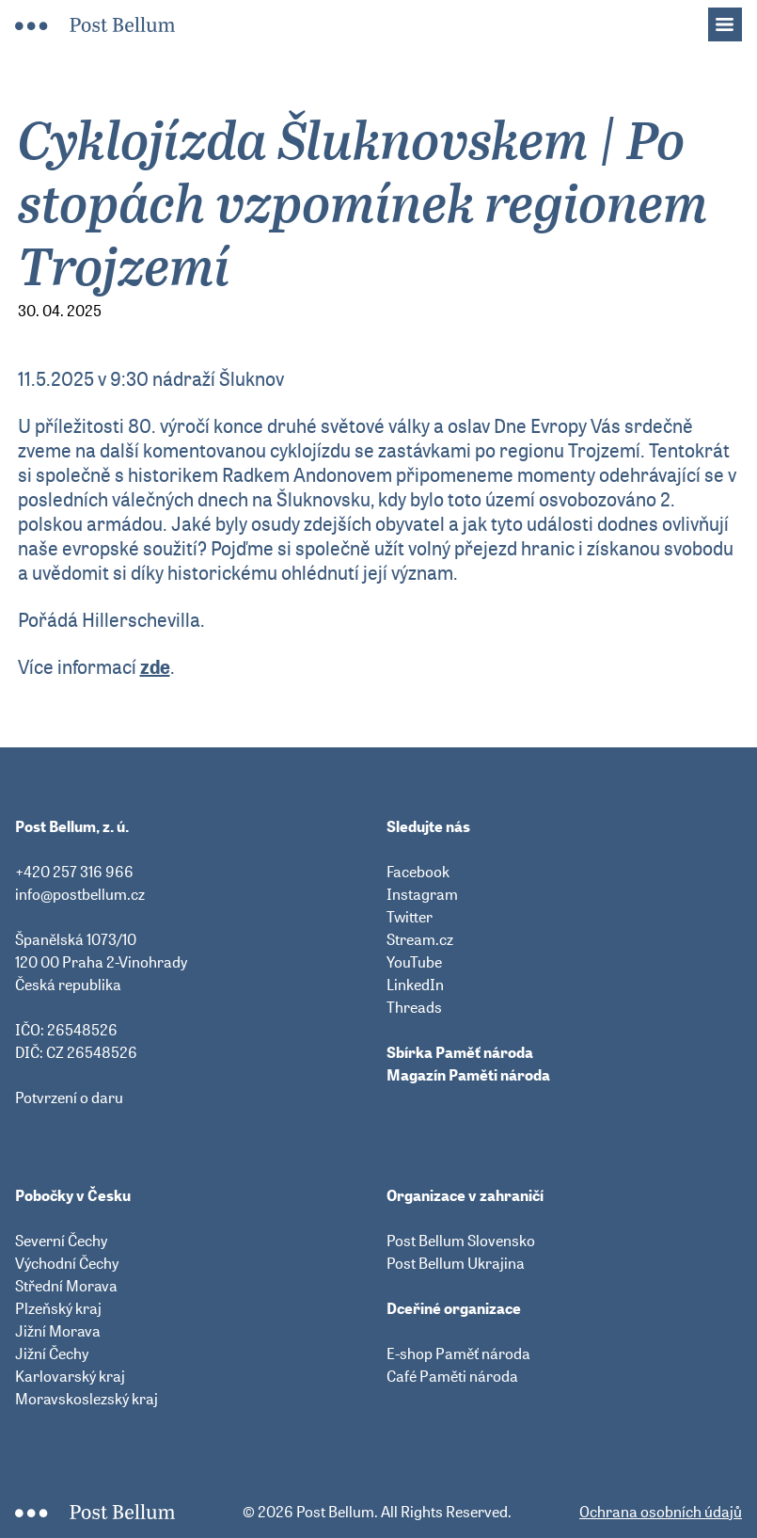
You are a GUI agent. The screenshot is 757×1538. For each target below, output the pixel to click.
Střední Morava (66, 1285)
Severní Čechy (61, 1240)
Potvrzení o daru (69, 1097)
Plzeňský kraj (58, 1308)
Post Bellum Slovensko (460, 1240)
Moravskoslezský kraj (86, 1398)
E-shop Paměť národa (458, 1353)
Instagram (422, 894)
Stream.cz (419, 939)
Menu (734, 18)
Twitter (409, 916)
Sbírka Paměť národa (459, 1052)
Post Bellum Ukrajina (455, 1263)
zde (155, 667)
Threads (414, 1007)
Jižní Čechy (51, 1353)
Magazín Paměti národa (468, 1075)
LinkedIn (415, 984)
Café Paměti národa (452, 1376)
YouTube (414, 962)
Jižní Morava (58, 1331)
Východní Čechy (66, 1263)
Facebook (417, 871)
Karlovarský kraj (70, 1376)
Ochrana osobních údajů (660, 1511)
